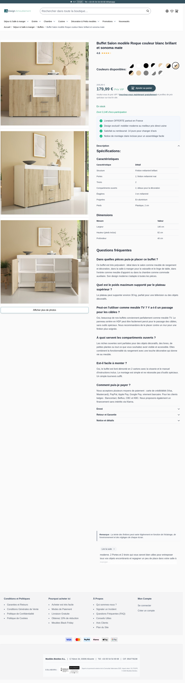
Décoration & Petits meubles (85, 19)
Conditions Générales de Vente (23, 609)
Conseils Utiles (103, 618)
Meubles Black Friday (62, 623)
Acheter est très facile (63, 604)
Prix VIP (119, 89)
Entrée (36, 19)
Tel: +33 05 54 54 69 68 (95, 2)
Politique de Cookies (17, 618)
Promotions (109, 19)
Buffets (41, 27)
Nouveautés (124, 19)
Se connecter (144, 605)
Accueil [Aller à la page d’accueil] (7, 27)
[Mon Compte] (167, 8)
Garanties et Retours (17, 604)
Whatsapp (110, 2)
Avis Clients (102, 623)
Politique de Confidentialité (20, 614)
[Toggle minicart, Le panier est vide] (176, 8)
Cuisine (63, 19)
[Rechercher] (148, 8)
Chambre (50, 19)
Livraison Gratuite (60, 614)
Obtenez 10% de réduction (65, 618)
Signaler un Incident (106, 609)
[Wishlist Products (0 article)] (172, 8)
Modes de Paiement (62, 609)
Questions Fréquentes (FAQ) (110, 614)
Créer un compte (146, 610)
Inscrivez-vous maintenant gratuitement (138, 94)
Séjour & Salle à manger (17, 19)
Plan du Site (102, 627)
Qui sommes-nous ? (106, 604)
